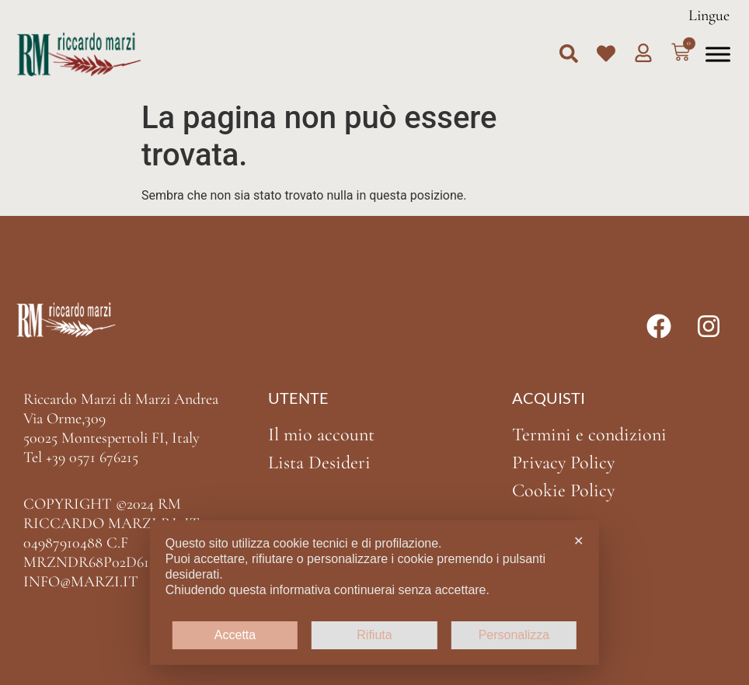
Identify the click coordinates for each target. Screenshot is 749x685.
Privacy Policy (563, 462)
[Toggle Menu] (717, 54)
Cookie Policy (563, 490)
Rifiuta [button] (374, 635)
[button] (568, 53)
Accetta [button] (235, 635)
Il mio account (321, 434)
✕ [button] (578, 541)
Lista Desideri (319, 462)
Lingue (709, 15)
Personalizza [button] (514, 635)
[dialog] (374, 592)
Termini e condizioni (589, 434)
